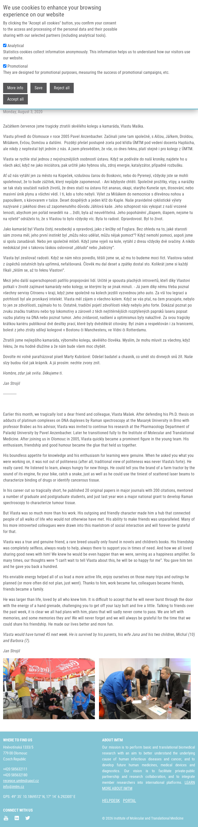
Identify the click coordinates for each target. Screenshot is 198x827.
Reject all (62, 87)
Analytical (15, 45)
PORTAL (129, 800)
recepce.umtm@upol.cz (21, 780)
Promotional (17, 65)
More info (15, 87)
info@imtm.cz (13, 786)
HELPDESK (111, 800)
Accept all (15, 98)
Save (39, 87)
